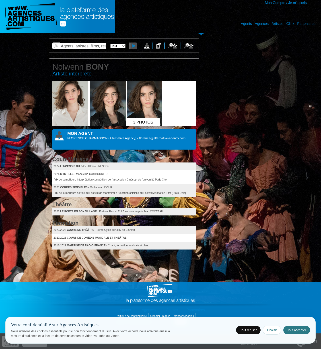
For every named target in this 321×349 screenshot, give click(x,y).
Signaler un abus (160, 316)
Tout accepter (296, 330)
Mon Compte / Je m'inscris (286, 3)
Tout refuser (248, 330)
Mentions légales (184, 316)
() (122, 138)
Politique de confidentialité (132, 316)
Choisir (272, 330)
